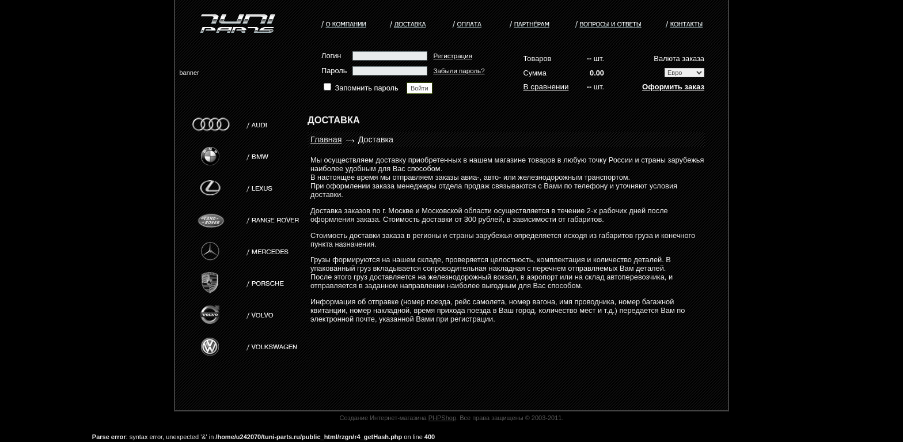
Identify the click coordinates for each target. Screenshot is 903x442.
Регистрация (452, 55)
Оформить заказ (673, 86)
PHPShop (442, 417)
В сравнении (546, 86)
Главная (326, 139)
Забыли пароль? (458, 70)
